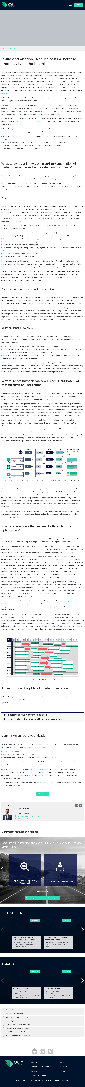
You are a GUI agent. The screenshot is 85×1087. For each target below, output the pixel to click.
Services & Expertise (39, 1075)
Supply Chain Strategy (14, 1010)
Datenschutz (64, 1066)
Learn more (35, 920)
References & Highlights (40, 1066)
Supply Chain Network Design (17, 1013)
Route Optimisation (13, 1021)
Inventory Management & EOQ (17, 1017)
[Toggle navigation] (70, 4)
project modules (46, 783)
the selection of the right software (27, 121)
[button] (42, 715)
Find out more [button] (42, 793)
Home (3, 48)
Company (35, 1062)
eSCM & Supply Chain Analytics (18, 1036)
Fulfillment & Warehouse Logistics (19, 1028)
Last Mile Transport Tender (16, 1032)
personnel (5, 93)
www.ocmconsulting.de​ (25, 818)
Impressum (64, 1071)
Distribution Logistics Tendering (18, 1025)
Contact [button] (78, 5)
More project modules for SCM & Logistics (42, 898)
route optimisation (38, 769)
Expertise (12, 48)
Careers (34, 1071)
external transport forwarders (69, 601)
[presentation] (2, 869)
